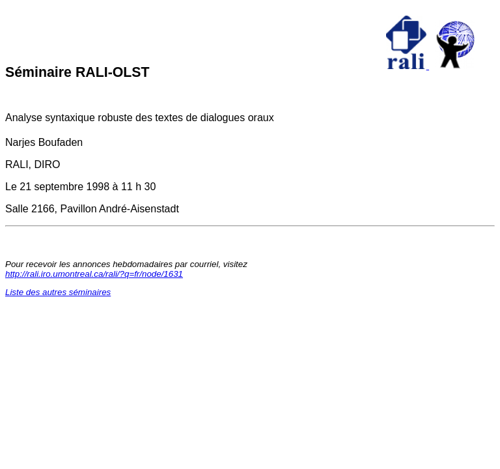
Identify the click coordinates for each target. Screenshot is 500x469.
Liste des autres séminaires (58, 292)
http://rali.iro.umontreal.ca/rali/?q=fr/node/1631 (94, 274)
